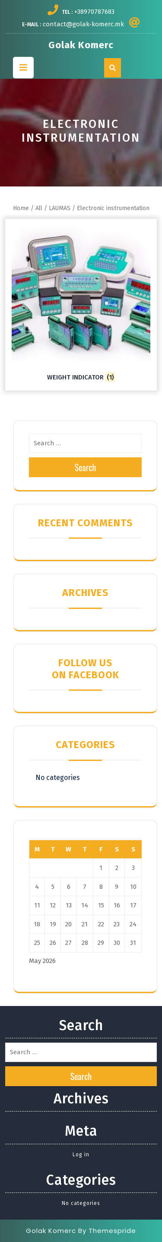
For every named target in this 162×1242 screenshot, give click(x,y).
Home (21, 208)
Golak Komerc (81, 45)
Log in (81, 1155)
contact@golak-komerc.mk (83, 24)
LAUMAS (59, 208)
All (38, 208)
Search (85, 467)
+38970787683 (94, 12)
